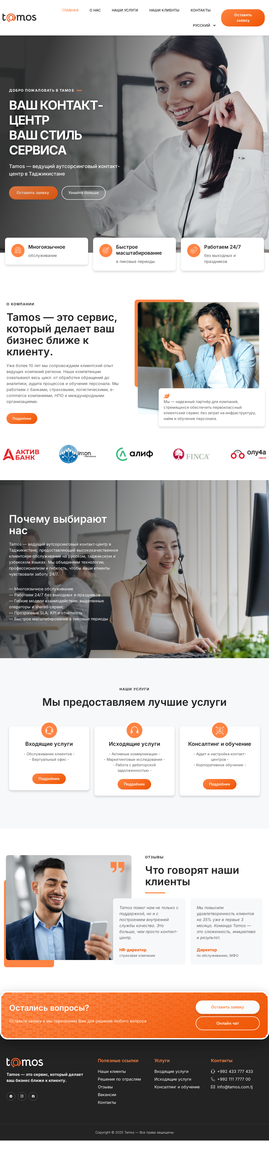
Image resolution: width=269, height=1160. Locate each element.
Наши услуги (125, 10)
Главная (70, 10)
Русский (204, 25)
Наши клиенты (164, 10)
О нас (95, 10)
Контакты (201, 10)
